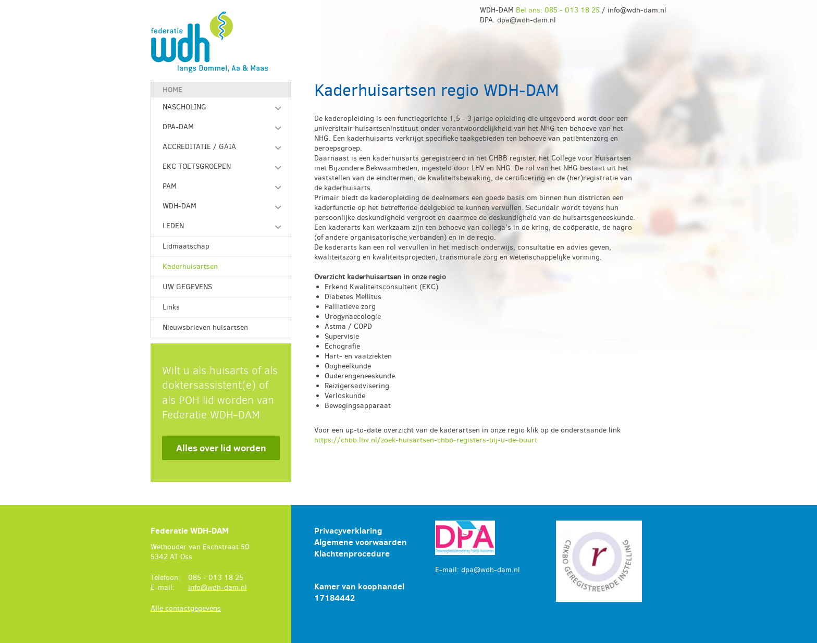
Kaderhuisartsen (190, 266)
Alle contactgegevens (186, 608)
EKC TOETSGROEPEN (197, 166)
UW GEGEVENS (187, 287)
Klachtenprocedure (352, 553)
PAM (170, 186)
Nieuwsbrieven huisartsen (205, 327)
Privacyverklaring (348, 530)
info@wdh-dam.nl (217, 587)
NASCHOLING (184, 107)
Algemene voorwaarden (360, 542)
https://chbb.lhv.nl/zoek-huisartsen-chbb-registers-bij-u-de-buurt (425, 440)
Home (172, 89)
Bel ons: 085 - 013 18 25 (558, 10)
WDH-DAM (179, 206)
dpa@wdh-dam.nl (490, 570)
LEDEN (173, 226)
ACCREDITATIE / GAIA (199, 147)
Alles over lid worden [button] (221, 447)
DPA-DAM (178, 127)
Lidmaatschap (186, 246)
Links (171, 307)
